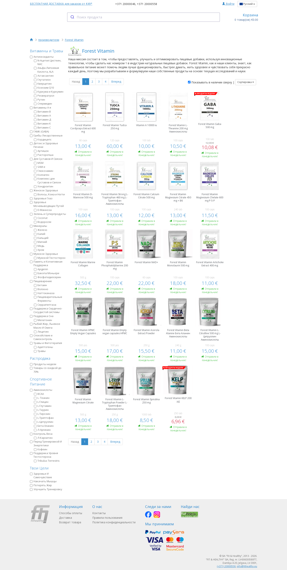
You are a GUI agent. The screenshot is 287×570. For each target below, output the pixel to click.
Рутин (39, 99)
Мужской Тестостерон (49, 258)
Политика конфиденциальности (114, 522)
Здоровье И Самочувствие (41, 475)
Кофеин (40, 449)
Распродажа (40, 358)
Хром (39, 250)
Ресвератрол (44, 95)
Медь (39, 246)
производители (48, 40)
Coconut (40, 218)
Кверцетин (43, 83)
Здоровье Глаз (41, 198)
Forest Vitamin (74, 40)
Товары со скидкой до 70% (45, 369)
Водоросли (42, 222)
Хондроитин (43, 186)
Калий (39, 234)
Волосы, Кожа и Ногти (49, 194)
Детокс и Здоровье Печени (44, 145)
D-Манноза (43, 210)
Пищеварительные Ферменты (48, 298)
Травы (40, 351)
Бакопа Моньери (46, 273)
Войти (228, 4)
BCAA (39, 394)
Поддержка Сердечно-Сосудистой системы (46, 310)
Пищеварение (41, 281)
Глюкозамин (43, 171)
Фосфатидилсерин (47, 277)
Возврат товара (70, 522)
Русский (247, 4)
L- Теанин (41, 398)
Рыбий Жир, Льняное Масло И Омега (45, 325)
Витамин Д (42, 119)
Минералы (38, 226)
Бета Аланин (44, 426)
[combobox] (143, 17)
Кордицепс (42, 139)
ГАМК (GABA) (39, 131)
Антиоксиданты (42, 56)
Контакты (99, 513)
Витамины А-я (40, 107)
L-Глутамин (42, 406)
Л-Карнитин (43, 438)
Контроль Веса (41, 434)
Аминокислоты (41, 390)
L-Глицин (41, 402)
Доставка (65, 518)
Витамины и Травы (46, 50)
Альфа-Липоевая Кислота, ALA (46, 69)
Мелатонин (43, 320)
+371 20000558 (147, 4)
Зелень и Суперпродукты (48, 214)
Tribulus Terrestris (47, 460)
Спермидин (43, 103)
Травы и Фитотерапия (46, 343)
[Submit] (72, 17)
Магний (40, 242)
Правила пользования (107, 518)
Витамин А (42, 115)
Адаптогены (43, 347)
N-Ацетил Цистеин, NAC (47, 62)
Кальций (41, 238)
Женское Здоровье (44, 190)
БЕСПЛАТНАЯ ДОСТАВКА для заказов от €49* (61, 4)
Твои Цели (39, 468)
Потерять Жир (41, 485)
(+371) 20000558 (226, 566)
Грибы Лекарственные (46, 135)
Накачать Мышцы (43, 481)
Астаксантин (44, 75)
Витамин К (42, 123)
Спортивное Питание (41, 382)
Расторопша (43, 155)
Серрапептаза (45, 304)
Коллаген (41, 175)
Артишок (41, 151)
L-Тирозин (42, 414)
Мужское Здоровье (44, 254)
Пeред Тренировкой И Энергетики (46, 443)
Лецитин (41, 331)
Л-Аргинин (42, 430)
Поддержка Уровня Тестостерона (44, 455)
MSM (38, 163)
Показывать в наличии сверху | (211, 82)
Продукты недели (43, 364)
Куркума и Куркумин (48, 91)
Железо (40, 230)
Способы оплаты (70, 513)
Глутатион (42, 79)
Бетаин (40, 285)
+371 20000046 (125, 4)
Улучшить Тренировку (46, 489)
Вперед (116, 81)
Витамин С (42, 127)
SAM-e (39, 167)
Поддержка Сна (41, 316)
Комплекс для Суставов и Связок (47, 180)
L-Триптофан (44, 418)
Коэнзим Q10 (44, 87)
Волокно (41, 289)
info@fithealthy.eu (247, 566)
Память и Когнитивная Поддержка (46, 263)
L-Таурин (41, 410)
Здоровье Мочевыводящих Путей (47, 204)
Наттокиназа (44, 293)
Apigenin (41, 269)
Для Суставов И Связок (46, 159)
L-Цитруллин (43, 422)
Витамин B (42, 111)
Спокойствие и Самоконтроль (41, 337)
